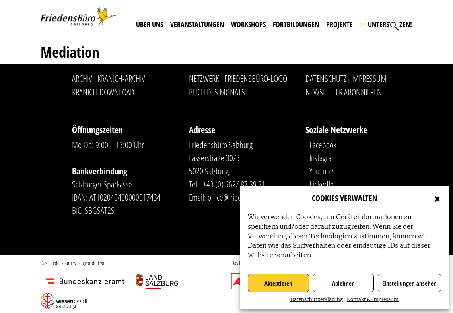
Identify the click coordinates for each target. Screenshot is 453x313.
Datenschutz (325, 78)
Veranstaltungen (197, 24)
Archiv (82, 78)
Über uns (149, 24)
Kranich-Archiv (121, 78)
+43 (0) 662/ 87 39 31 (234, 184)
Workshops (248, 24)
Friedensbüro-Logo (255, 78)
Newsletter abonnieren (343, 92)
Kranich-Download (103, 92)
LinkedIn (321, 184)
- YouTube (319, 171)
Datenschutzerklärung (316, 299)
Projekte (339, 24)
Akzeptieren (278, 283)
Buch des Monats (217, 92)
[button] (437, 198)
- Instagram (321, 158)
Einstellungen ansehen (409, 283)
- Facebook (320, 145)
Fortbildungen (296, 24)
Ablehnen (343, 283)
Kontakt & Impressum (373, 299)
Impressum (369, 78)
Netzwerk (204, 78)
